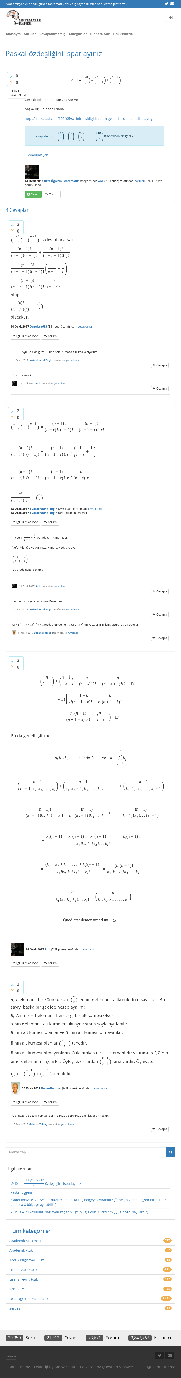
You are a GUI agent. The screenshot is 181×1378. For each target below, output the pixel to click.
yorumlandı (72, 360)
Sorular (30, 34)
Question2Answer (117, 1367)
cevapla (161, 365)
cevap (35, 194)
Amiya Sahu (64, 1367)
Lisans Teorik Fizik (23, 1279)
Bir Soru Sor (100, 34)
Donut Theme (18, 1367)
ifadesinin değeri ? (95, 136)
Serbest (15, 1308)
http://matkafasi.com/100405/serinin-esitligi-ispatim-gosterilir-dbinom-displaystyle (90, 118)
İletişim (11, 1356)
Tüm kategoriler (30, 1231)
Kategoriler (78, 34)
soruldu (140, 181)
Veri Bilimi (17, 1289)
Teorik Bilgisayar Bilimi (27, 1260)
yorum (53, 194)
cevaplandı (85, 327)
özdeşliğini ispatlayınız (46, 1182)
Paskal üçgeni (21, 1192)
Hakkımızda (123, 34)
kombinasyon (37, 155)
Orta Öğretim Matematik (61, 181)
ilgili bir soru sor (27, 336)
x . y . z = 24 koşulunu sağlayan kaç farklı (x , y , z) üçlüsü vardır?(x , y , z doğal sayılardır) (79, 1212)
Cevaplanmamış (52, 34)
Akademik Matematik (25, 1240)
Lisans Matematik (23, 1269)
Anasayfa (13, 34)
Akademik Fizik (21, 1250)
